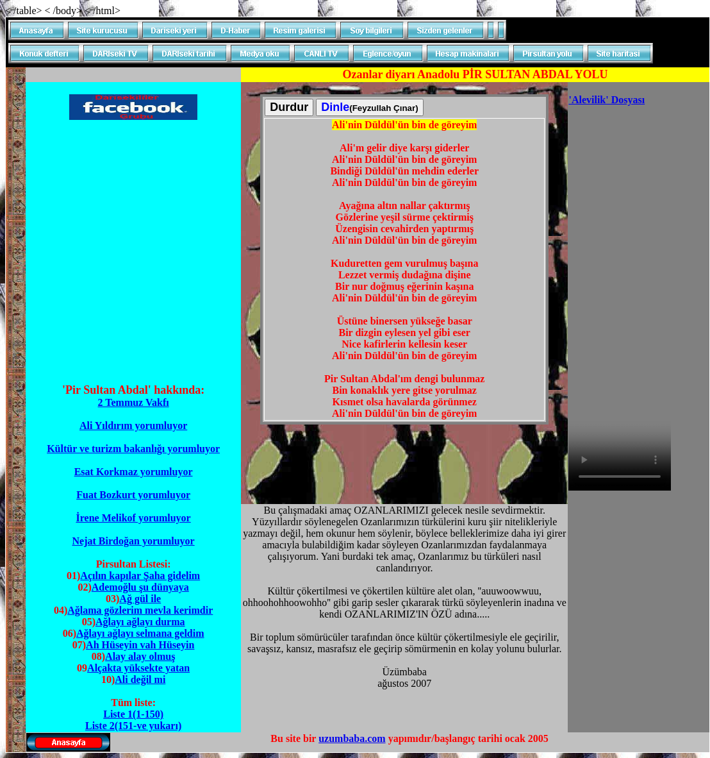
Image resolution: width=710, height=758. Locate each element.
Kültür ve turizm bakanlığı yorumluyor (133, 448)
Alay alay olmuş (140, 656)
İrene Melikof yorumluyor (133, 517)
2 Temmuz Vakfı (133, 402)
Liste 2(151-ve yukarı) (133, 725)
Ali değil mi (140, 679)
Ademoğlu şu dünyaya (140, 587)
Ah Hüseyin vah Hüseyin (140, 644)
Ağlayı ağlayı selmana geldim (140, 633)
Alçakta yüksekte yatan (138, 667)
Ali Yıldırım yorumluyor (133, 425)
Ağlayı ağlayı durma (140, 621)
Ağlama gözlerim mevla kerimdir (140, 610)
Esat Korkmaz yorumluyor (133, 471)
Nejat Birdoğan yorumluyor (133, 540)
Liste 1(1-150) (133, 714)
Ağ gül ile (140, 598)
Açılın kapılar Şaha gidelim (140, 575)
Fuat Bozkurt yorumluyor (133, 494)
